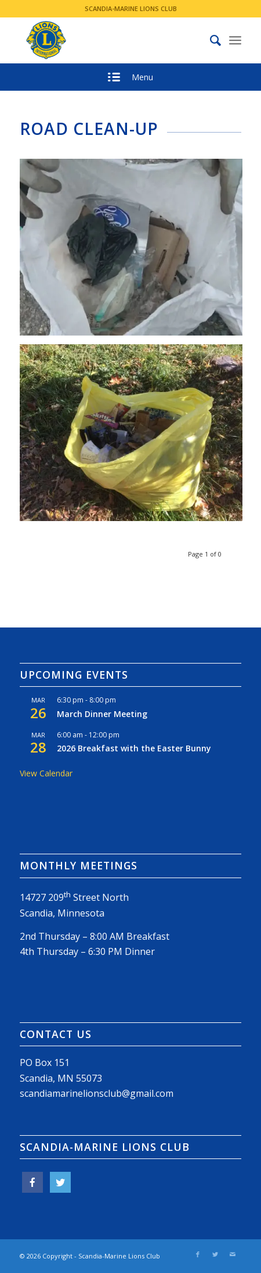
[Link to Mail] (232, 1254)
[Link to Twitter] (215, 1254)
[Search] (209, 40)
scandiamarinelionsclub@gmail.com (96, 1093)
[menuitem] (209, 40)
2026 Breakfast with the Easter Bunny (134, 748)
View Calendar (46, 773)
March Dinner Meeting (102, 713)
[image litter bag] (135, 437)
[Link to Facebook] (197, 1254)
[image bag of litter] (135, 251)
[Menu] (235, 40)
